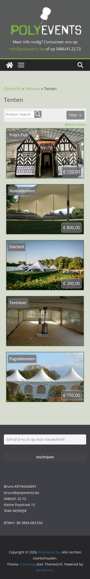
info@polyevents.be (27, 49)
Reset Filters (76, 124)
